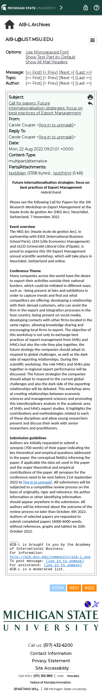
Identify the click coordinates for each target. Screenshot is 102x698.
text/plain (17, 173)
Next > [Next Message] (66, 72)
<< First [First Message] (34, 72)
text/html (62, 173)
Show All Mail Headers (46, 62)
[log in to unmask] (56, 125)
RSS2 (89, 588)
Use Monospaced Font (47, 52)
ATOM (58, 588)
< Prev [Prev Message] (50, 72)
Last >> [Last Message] (83, 72)
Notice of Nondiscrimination (50, 682)
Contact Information (51, 653)
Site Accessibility (52, 668)
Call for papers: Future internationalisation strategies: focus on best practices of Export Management (46, 108)
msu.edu (73, 676)
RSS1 (74, 588)
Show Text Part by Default (50, 57)
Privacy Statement (51, 660)
